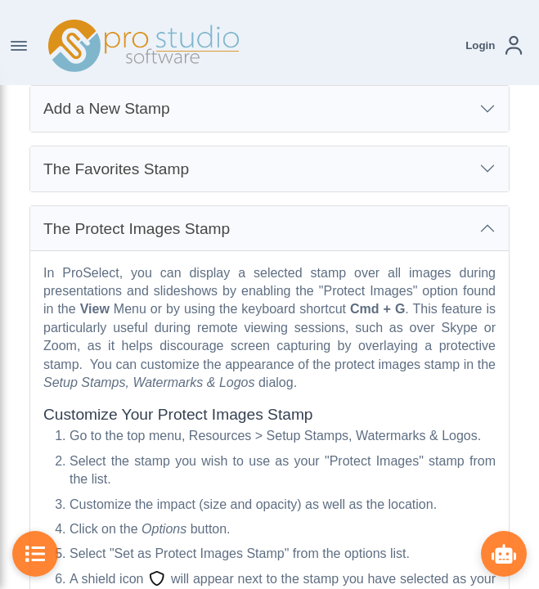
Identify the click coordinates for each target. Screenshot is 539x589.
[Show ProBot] (504, 554)
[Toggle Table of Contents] (35, 554)
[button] (493, 45)
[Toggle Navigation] (18, 45)
